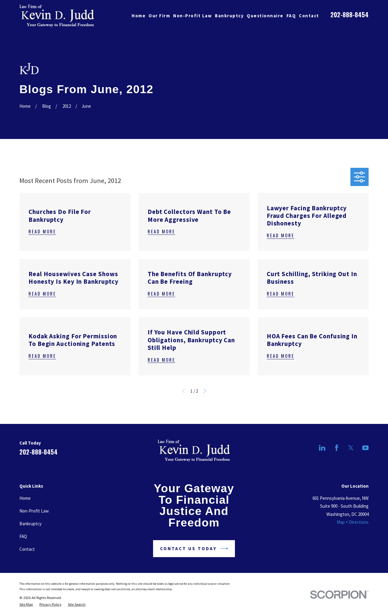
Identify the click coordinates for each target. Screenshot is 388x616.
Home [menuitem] (139, 16)
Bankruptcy (30, 523)
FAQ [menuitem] (291, 16)
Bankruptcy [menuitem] (229, 16)
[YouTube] (365, 448)
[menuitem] (26, 604)
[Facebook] (336, 448)
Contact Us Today (194, 549)
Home (25, 498)
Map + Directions (353, 522)
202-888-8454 (349, 14)
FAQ (23, 536)
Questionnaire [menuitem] (265, 16)
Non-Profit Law (34, 511)
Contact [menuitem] (309, 16)
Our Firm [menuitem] (159, 16)
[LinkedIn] (322, 448)
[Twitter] (351, 448)
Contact (27, 549)
